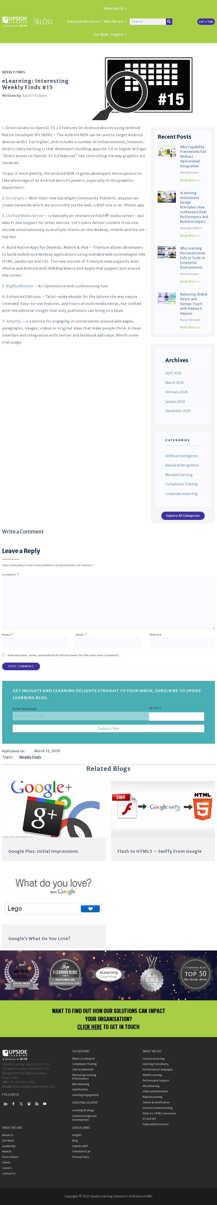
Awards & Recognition (182, 465)
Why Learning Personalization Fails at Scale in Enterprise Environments (193, 257)
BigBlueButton (20, 286)
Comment (10, 574)
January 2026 (175, 402)
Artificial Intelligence (181, 456)
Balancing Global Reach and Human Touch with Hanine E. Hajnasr (193, 303)
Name (7, 634)
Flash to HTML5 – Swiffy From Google (159, 851)
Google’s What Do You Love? (39, 938)
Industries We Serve (84, 22)
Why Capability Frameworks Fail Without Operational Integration (193, 156)
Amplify (13, 321)
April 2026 (173, 373)
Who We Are (115, 22)
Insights (119, 34)
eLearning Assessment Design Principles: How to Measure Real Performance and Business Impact (194, 207)
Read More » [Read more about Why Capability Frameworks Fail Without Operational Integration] (190, 180)
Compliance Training (181, 484)
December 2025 (178, 411)
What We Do (115, 9)
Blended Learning (179, 475)
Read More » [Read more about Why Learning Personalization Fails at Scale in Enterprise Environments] (190, 281)
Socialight (15, 198)
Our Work (100, 34)
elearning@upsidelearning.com (33, 1086)
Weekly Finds (13, 72)
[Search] (169, 21)
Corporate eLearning (181, 494)
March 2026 (174, 383)
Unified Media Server (25, 216)
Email (81, 634)
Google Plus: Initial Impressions (43, 851)
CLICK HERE (89, 1026)
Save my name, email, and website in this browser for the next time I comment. (63, 655)
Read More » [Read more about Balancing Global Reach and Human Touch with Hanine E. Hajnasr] (190, 327)
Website (155, 634)
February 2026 (176, 392)
